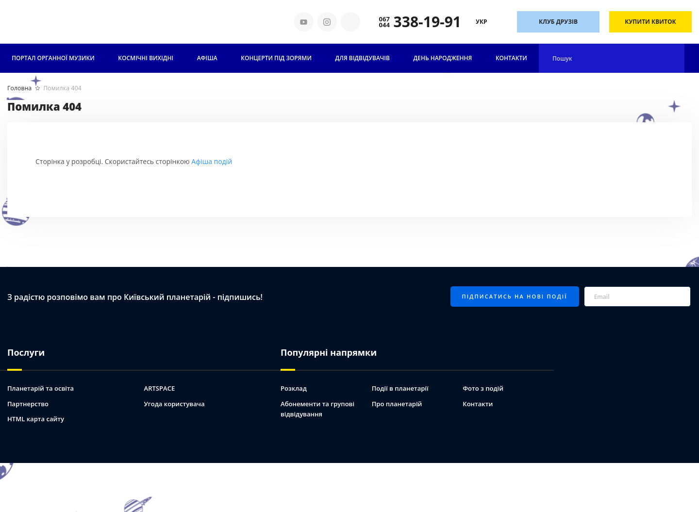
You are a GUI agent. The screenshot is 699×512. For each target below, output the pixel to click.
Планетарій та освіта (43, 387)
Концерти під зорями (276, 58)
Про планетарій (399, 402)
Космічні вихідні (145, 58)
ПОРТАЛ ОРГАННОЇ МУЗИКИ (53, 58)
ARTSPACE (160, 387)
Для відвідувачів (362, 58)
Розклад (295, 387)
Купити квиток (650, 21)
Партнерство (29, 402)
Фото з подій (484, 387)
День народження (443, 58)
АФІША (207, 58)
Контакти (511, 58)
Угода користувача (176, 402)
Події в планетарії (402, 387)
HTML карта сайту (37, 417)
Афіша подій (211, 161)
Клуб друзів (558, 21)
